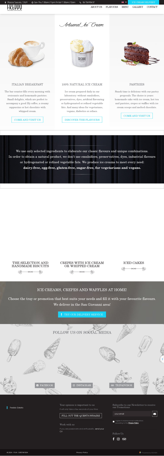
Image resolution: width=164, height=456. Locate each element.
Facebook (46, 385)
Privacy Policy (133, 423)
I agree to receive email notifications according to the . (129, 422)
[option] (27, 70)
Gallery (137, 7)
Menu (125, 7)
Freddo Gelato (16, 408)
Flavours (112, 7)
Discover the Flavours (82, 120)
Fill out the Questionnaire (81, 416)
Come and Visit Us (27, 120)
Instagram (83, 385)
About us (96, 7)
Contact (152, 7)
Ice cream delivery (143, 2)
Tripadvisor (123, 385)
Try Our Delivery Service (83, 315)
